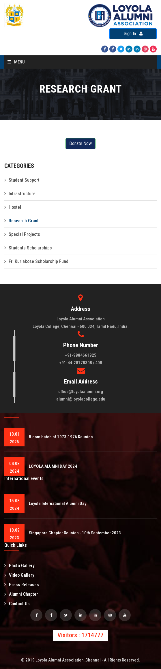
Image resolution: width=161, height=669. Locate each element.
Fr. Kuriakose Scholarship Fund (38, 261)
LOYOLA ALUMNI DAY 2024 (53, 466)
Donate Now (80, 143)
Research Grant (24, 220)
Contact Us (17, 603)
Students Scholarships (30, 248)
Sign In (133, 33)
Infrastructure (22, 193)
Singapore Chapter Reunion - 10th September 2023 (75, 532)
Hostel (15, 207)
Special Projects (24, 234)
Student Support (24, 180)
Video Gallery (19, 575)
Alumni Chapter (21, 594)
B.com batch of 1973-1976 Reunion (61, 436)
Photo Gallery (19, 565)
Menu (16, 62)
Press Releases (21, 584)
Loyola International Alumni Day (57, 503)
